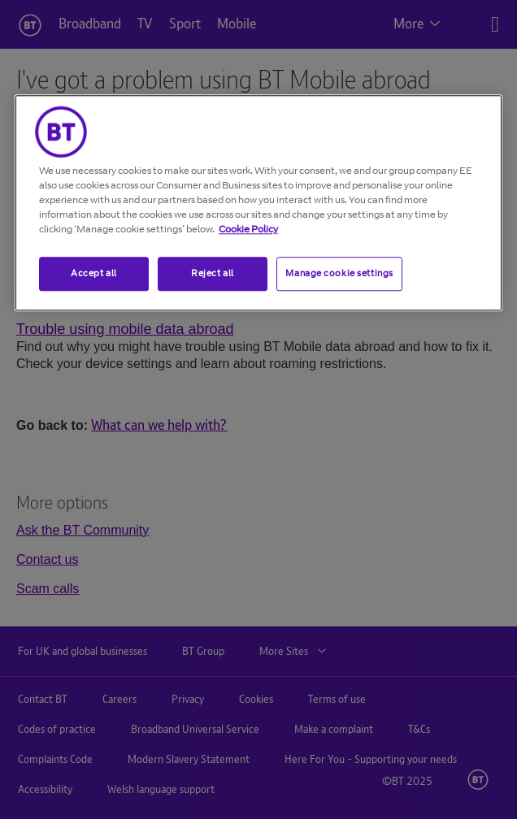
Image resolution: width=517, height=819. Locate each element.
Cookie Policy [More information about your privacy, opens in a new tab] (248, 229)
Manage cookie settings (339, 273)
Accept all (94, 273)
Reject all (212, 273)
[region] (258, 202)
